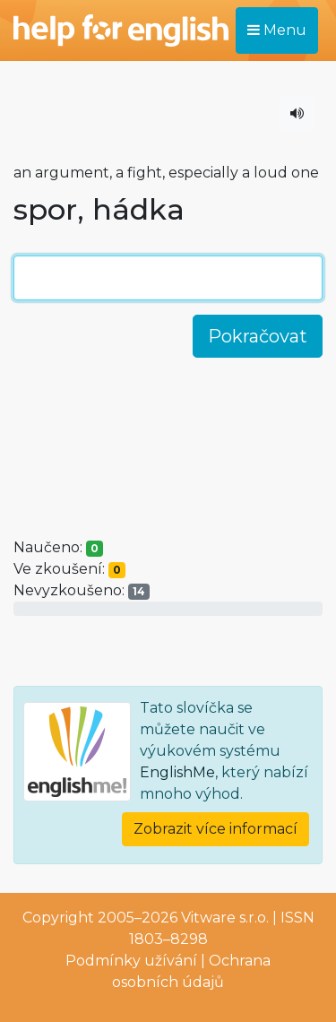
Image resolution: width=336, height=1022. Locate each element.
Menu (276, 30)
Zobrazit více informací (215, 828)
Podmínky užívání (131, 960)
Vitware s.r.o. (225, 917)
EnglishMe (177, 772)
